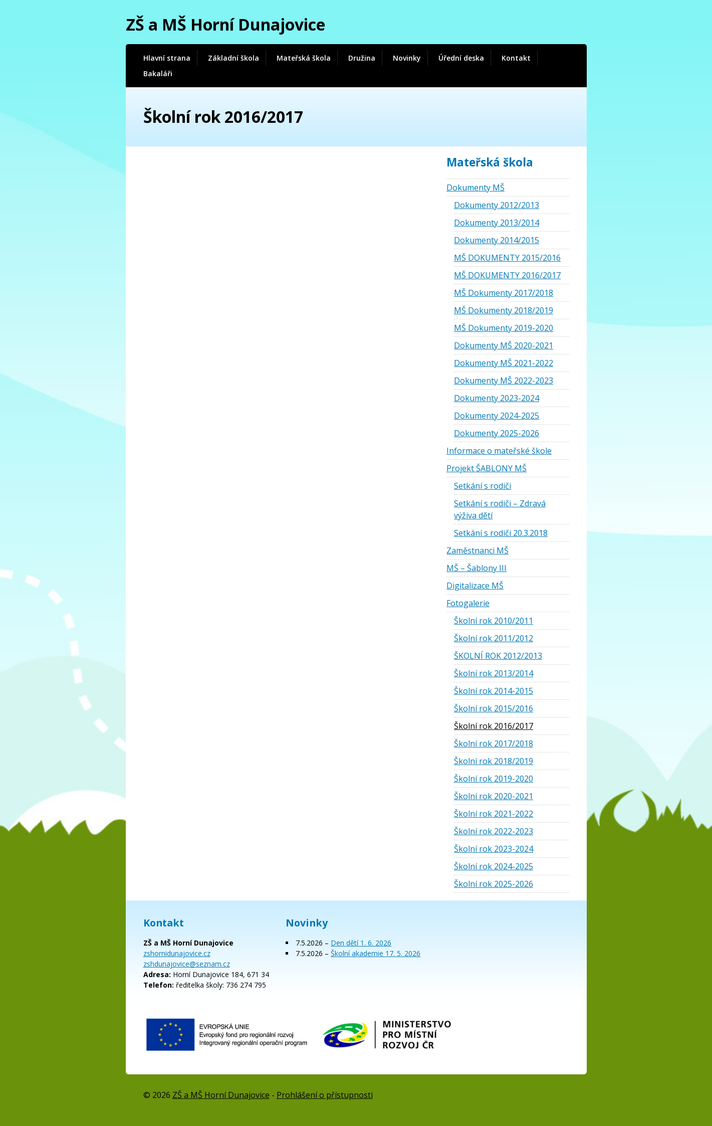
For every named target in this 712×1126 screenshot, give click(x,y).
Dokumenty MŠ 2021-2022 (503, 362)
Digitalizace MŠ (475, 585)
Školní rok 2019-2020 (493, 778)
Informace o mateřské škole (499, 450)
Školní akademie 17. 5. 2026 (375, 953)
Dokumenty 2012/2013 (496, 205)
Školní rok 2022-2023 (493, 831)
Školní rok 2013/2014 (493, 673)
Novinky (407, 58)
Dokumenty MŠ (475, 187)
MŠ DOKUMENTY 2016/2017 (507, 275)
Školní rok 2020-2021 (493, 796)
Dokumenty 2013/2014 (496, 222)
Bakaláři (157, 73)
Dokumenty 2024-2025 (496, 415)
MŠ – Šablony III (476, 568)
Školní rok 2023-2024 (493, 848)
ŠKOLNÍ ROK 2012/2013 (498, 655)
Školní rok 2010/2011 (493, 620)
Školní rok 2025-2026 (493, 883)
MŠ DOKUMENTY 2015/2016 (507, 257)
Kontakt (516, 58)
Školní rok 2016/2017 (493, 725)
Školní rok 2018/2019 (493, 761)
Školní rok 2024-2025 (493, 866)
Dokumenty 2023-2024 (496, 398)
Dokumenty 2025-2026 (496, 433)
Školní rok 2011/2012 (493, 638)
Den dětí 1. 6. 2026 (361, 943)
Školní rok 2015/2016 (493, 708)
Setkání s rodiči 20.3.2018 (501, 532)
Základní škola (233, 58)
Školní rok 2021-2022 (493, 813)
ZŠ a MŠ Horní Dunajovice (225, 24)
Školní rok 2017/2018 (493, 743)
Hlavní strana (166, 58)
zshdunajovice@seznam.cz (186, 964)
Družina (361, 58)
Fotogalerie (468, 603)
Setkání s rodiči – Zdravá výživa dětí (500, 509)
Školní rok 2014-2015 (493, 690)
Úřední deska (461, 58)
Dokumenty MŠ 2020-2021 (503, 345)
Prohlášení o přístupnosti (325, 1094)
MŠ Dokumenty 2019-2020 (503, 327)
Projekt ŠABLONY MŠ (486, 468)
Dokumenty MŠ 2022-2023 (503, 380)
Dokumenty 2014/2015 (496, 240)
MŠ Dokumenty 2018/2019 (503, 310)
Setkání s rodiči (482, 485)
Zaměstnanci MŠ (477, 550)
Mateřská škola (304, 58)
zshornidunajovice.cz (176, 953)
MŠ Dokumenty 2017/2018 (503, 292)
